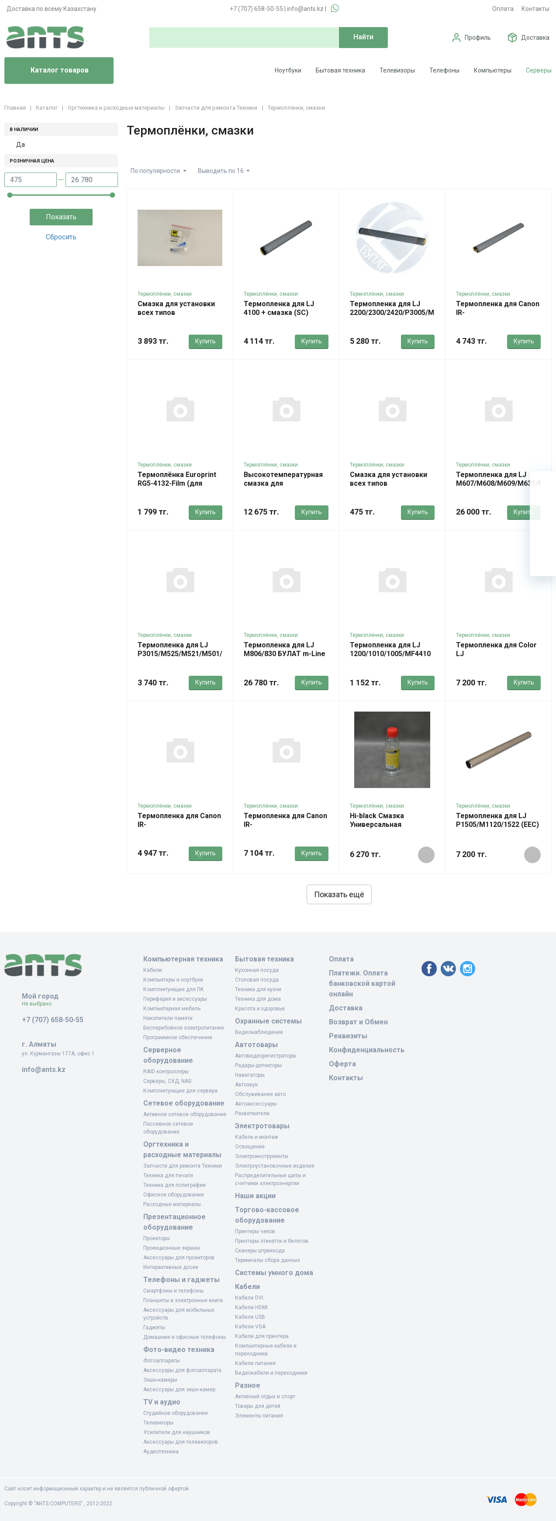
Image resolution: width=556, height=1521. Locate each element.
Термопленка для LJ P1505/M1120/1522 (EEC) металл (497, 824)
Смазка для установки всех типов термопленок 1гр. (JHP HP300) (389, 487)
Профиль (478, 37)
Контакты (535, 8)
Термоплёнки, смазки (165, 294)
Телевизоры (397, 70)
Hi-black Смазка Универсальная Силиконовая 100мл (384, 824)
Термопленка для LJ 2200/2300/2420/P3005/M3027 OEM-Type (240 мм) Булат (400, 317)
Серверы (539, 70)
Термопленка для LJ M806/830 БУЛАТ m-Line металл (284, 654)
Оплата (503, 8)
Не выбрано (40, 1004)
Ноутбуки (288, 70)
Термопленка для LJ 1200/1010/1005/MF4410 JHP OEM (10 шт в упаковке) (390, 658)
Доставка (535, 37)
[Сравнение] (543, 537)
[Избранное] (543, 511)
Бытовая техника (340, 70)
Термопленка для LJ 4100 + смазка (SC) (279, 308)
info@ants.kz (305, 8)
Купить (205, 341)
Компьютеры (492, 70)
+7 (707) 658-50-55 (256, 8)
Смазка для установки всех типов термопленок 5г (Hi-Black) (176, 317)
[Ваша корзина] (543, 484)
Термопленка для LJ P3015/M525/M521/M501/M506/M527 (199, 649)
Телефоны (444, 70)
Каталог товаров (50, 71)
